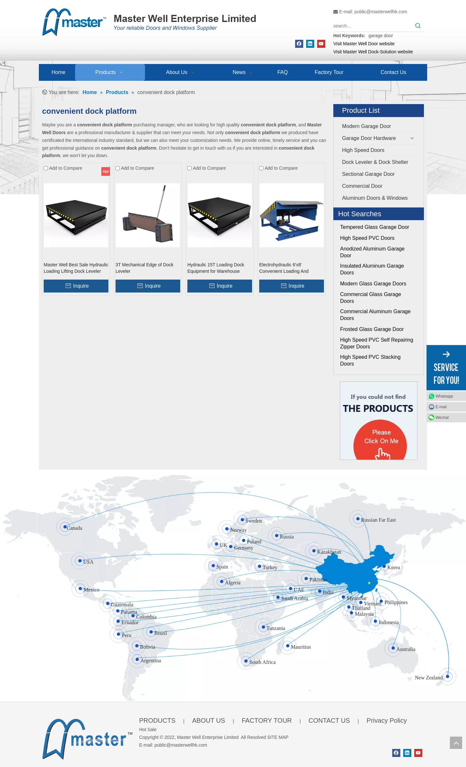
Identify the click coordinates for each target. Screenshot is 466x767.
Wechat (442, 417)
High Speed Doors (363, 150)
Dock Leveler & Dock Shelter (375, 162)
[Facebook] (299, 44)
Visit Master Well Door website (363, 43)
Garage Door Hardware (369, 138)
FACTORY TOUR (267, 720)
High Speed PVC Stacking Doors (370, 360)
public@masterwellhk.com (380, 11)
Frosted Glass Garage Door (372, 329)
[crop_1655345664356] (87, 738)
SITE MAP (277, 737)
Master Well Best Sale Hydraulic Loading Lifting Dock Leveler (76, 268)
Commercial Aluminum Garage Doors (375, 315)
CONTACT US (329, 720)
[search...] (372, 26)
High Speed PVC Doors (367, 238)
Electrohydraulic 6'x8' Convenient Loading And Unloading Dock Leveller (284, 268)
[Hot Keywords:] (418, 26)
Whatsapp (444, 396)
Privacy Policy (387, 720)
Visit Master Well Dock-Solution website (373, 51)
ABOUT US (208, 720)
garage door (381, 35)
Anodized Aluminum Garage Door (372, 252)
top (456, 743)
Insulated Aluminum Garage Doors (372, 269)
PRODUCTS (157, 720)
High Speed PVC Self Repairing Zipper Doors (376, 343)
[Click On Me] (378, 420)
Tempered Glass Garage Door (374, 227)
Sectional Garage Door (368, 174)
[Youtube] (321, 44)
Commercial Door (362, 186)
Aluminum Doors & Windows (375, 198)
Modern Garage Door (366, 126)
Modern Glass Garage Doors (373, 283)
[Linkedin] (310, 44)
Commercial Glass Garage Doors (370, 298)
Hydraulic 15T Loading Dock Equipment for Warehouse (215, 268)
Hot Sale (148, 729)
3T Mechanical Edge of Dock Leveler (144, 268)
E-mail (441, 406)
